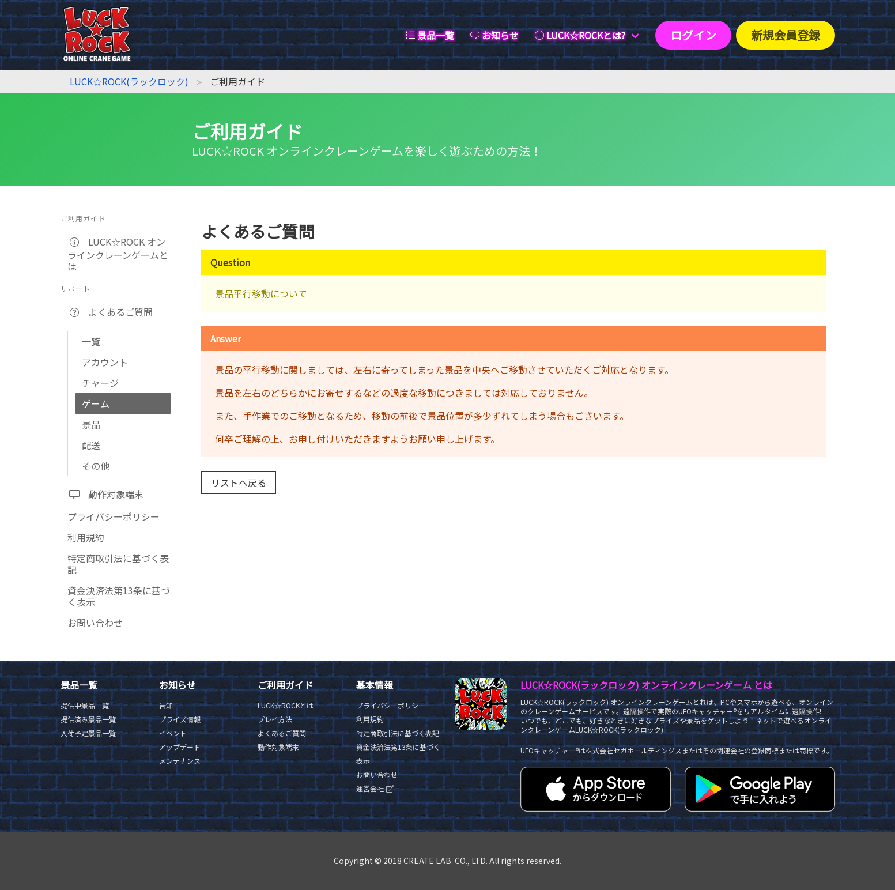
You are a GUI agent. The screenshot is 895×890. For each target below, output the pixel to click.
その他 (95, 466)
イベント (173, 733)
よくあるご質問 (110, 312)
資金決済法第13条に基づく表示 (118, 596)
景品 (91, 424)
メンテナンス (180, 760)
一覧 (91, 341)
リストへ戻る (238, 482)
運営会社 (375, 788)
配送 (91, 445)
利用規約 (85, 537)
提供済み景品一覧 (88, 719)
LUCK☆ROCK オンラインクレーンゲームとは (117, 254)
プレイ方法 (275, 719)
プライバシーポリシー (113, 516)
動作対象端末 (105, 494)
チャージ (100, 383)
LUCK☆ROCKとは (286, 705)
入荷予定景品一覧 (88, 733)
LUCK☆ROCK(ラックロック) (129, 81)
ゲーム (95, 403)
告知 (166, 705)
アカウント (105, 362)
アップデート (180, 747)
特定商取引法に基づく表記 (118, 563)
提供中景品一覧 (85, 705)
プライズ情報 (180, 719)
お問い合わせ (95, 622)
